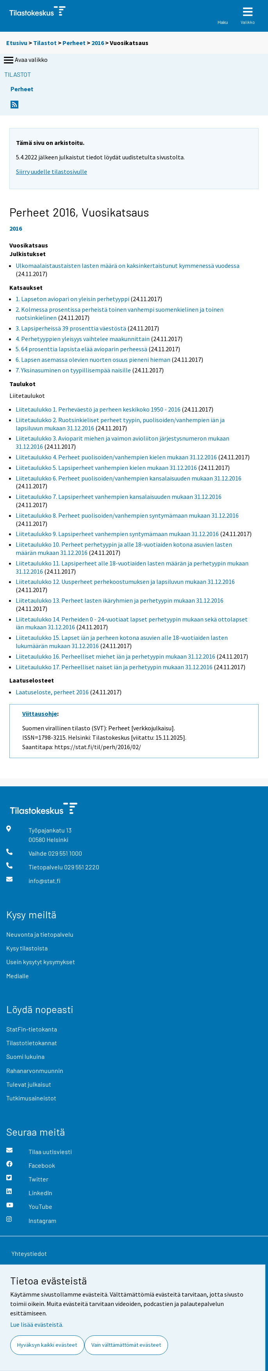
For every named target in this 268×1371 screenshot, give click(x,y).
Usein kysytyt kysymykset (40, 961)
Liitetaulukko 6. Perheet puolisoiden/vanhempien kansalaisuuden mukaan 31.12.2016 (128, 478)
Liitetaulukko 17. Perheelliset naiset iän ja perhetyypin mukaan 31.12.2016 (114, 667)
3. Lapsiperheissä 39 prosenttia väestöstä (71, 328)
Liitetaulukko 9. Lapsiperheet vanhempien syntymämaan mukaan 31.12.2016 (117, 534)
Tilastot (45, 43)
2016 (97, 43)
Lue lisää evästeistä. (36, 1324)
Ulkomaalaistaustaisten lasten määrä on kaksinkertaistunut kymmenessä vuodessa (127, 265)
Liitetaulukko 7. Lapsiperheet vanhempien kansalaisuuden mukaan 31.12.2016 (119, 496)
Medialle (17, 975)
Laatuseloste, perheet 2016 (52, 692)
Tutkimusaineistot (31, 1098)
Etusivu (16, 43)
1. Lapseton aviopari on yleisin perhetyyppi (72, 299)
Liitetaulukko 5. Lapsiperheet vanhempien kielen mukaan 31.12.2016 (106, 467)
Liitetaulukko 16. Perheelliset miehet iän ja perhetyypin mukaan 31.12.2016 (115, 656)
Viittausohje (39, 713)
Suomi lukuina (25, 1056)
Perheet (74, 43)
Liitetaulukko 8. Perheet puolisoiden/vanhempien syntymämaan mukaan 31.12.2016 (127, 515)
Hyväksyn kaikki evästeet (47, 1344)
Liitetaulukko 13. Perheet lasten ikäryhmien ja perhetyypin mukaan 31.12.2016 (119, 600)
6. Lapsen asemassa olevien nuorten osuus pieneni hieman (93, 359)
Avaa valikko (25, 60)
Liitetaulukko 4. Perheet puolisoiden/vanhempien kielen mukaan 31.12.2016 (116, 457)
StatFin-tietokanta (31, 1029)
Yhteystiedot (29, 1253)
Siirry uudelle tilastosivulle (51, 171)
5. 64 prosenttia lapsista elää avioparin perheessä (81, 349)
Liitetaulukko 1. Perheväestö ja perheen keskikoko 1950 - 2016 (98, 409)
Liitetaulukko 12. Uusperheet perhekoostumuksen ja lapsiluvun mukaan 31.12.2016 (125, 581)
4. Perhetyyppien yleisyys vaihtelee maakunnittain (83, 339)
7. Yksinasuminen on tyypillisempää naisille (73, 370)
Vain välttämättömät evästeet (126, 1344)
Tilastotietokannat (31, 1042)
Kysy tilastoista (27, 948)
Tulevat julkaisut (28, 1084)
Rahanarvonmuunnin (34, 1070)
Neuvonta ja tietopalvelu (39, 934)
